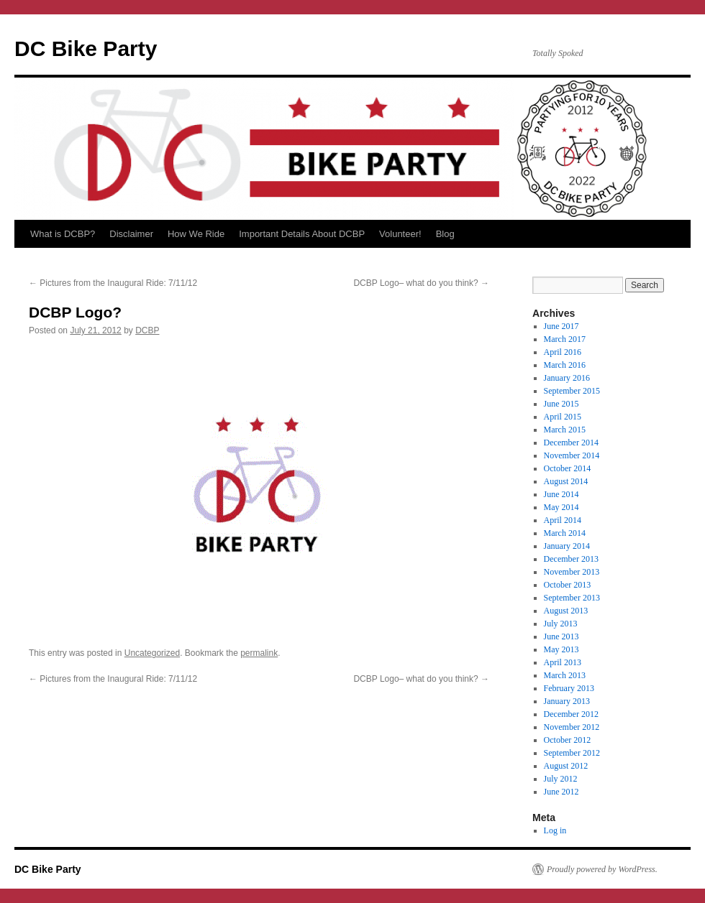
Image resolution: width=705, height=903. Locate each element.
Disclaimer (131, 233)
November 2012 (572, 727)
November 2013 (572, 572)
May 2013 (561, 649)
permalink (259, 653)
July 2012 (561, 779)
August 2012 (566, 766)
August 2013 (566, 611)
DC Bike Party (85, 48)
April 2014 (562, 520)
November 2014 (572, 455)
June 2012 (561, 792)
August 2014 (566, 481)
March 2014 (565, 533)
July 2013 (561, 624)
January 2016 (567, 378)
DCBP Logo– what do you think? (421, 283)
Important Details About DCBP (302, 233)
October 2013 (567, 585)
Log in (555, 830)
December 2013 (571, 559)
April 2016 (562, 352)
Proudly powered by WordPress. (602, 869)
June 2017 (561, 326)
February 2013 (569, 688)
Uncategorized (152, 653)
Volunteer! (400, 233)
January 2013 (567, 701)
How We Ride (196, 233)
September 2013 (572, 598)
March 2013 (565, 675)
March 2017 (565, 339)
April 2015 (562, 417)
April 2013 (562, 662)
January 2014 (567, 546)
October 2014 (567, 468)
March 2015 (565, 430)
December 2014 (571, 442)
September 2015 (572, 391)
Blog (445, 233)
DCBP (147, 330)
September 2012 (572, 753)
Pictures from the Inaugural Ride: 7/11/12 (113, 283)
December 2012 (571, 714)
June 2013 (561, 636)
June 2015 (561, 404)
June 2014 (561, 494)
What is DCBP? (62, 233)
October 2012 (567, 740)
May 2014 (561, 507)
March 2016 (565, 365)
